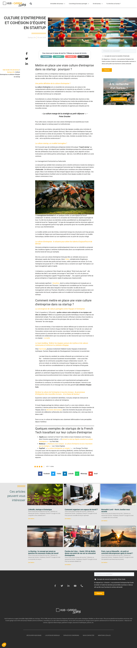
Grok (83, 56)
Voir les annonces (119, 99)
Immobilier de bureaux (57, 3)
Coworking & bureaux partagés (79, 3)
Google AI (71, 56)
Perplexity (46, 56)
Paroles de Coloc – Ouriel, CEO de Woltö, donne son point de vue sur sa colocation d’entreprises (80, 553)
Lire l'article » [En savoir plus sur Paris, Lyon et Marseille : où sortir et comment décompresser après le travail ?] (104, 562)
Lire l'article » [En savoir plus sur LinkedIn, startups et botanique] (31, 518)
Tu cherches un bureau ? (113, 3)
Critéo (67, 259)
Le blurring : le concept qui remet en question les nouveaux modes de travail (43, 552)
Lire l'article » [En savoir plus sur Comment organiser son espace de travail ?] (68, 518)
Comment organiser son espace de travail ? (81, 509)
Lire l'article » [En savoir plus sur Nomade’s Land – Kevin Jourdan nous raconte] (104, 520)
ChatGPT (58, 56)
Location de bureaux (52, 635)
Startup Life (32, 37)
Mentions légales (104, 635)
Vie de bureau (98, 3)
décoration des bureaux (54, 410)
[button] (31, 4)
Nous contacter (88, 635)
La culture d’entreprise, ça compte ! (58, 448)
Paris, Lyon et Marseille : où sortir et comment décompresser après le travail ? (117, 552)
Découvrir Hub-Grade (34, 635)
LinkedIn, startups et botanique (40, 509)
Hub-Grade (6, 70)
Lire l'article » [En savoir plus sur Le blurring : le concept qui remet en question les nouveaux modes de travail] (31, 562)
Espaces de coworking (71, 635)
